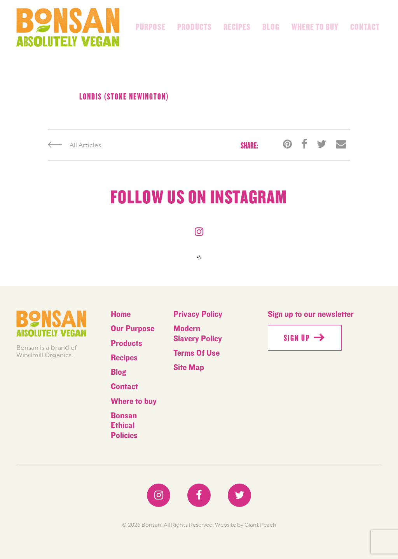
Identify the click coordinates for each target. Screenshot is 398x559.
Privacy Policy (197, 314)
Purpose (151, 27)
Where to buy (315, 27)
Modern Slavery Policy (197, 333)
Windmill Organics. (44, 354)
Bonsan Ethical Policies (124, 425)
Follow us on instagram (199, 197)
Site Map (188, 367)
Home (121, 314)
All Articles (74, 144)
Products (194, 27)
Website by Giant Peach (245, 525)
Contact (365, 27)
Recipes (237, 27)
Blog (271, 27)
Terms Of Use (196, 353)
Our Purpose (132, 329)
